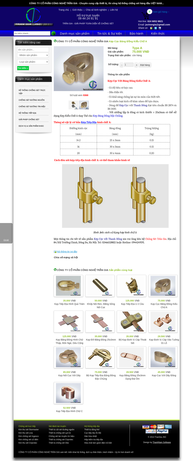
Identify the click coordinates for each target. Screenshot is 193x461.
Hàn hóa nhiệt (90, 436)
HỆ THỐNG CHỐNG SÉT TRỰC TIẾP (32, 92)
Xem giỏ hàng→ (161, 11)
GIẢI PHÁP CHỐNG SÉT (29, 119)
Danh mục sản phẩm (75, 33)
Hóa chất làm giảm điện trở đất (98, 443)
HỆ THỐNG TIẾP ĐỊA (27, 113)
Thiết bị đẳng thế (91, 429)
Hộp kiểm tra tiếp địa (93, 439)
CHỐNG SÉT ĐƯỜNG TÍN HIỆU (32, 107)
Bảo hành (136, 33)
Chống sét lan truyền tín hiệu (61, 436)
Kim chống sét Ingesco (29, 436)
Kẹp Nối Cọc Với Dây (69, 375)
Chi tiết (6, 240)
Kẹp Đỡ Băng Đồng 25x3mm (101, 339)
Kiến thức (158, 33)
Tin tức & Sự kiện (109, 33)
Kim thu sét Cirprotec (28, 443)
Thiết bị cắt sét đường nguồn (61, 429)
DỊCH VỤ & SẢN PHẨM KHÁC (31, 126)
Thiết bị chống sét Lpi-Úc (60, 433)
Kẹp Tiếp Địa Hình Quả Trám (69, 304)
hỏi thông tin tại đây (67, 251)
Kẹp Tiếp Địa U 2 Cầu (132, 304)
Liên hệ (114, 9)
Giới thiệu (77, 9)
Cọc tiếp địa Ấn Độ (92, 433)
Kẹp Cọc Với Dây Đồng (164, 375)
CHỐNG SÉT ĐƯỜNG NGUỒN (32, 100)
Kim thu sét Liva (26, 433)
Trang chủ (64, 9)
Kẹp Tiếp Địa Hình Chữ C (69, 411)
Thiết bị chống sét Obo (59, 443)
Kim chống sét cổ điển (28, 439)
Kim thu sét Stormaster (29, 429)
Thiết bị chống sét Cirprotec (61, 439)
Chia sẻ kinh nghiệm (96, 9)
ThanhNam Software (162, 442)
